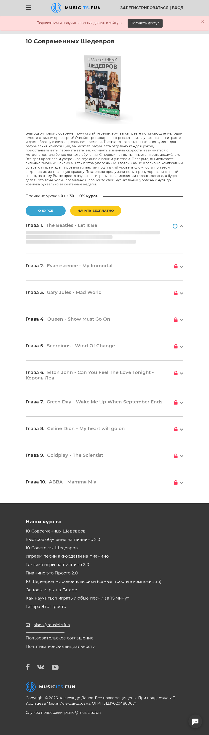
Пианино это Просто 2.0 (52, 573)
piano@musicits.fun (82, 712)
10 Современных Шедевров (56, 531)
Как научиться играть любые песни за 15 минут (77, 598)
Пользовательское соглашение (60, 638)
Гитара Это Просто (46, 606)
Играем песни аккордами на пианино (67, 556)
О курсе (45, 211)
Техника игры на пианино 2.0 (57, 564)
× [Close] (202, 21)
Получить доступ (145, 23)
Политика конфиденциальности (60, 646)
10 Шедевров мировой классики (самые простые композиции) (93, 581)
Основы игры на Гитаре (51, 589)
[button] (104, 227)
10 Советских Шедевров (52, 548)
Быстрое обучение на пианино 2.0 (63, 539)
